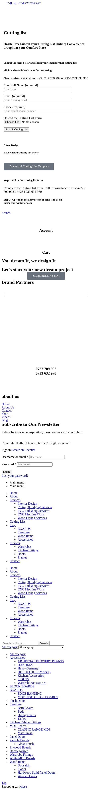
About (14, 496)
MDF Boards (18, 726)
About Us (8, 407)
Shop (5, 413)
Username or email (15, 457)
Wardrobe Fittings (21, 754)
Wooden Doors (27, 776)
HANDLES (25, 664)
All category (18, 654)
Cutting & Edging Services (35, 507)
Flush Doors (17, 700)
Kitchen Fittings (28, 550)
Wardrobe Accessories (32, 682)
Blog (5, 420)
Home (5, 404)
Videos (6, 417)
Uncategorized (19, 751)
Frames (22, 557)
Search (43, 643)
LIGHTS (23, 679)
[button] (46, 26)
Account (46, 230)
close (23, 786)
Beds (21, 711)
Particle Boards (19, 740)
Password (9, 464)
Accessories (25, 539)
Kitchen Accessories (31, 675)
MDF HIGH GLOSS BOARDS (38, 697)
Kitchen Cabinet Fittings (25, 722)
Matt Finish (25, 733)
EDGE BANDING (30, 693)
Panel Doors (17, 736)
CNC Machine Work (31, 514)
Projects (15, 543)
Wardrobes (24, 546)
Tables (22, 718)
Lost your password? (15, 475)
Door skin (24, 765)
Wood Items (25, 536)
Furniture (24, 532)
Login (6, 471)
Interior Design (27, 503)
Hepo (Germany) (28, 668)
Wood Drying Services (32, 518)
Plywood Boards (20, 747)
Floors (22, 769)
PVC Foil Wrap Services (33, 510)
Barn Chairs (25, 708)
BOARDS (24, 528)
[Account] (46, 220)
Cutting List (17, 521)
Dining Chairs (27, 715)
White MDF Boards (22, 758)
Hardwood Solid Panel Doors (36, 772)
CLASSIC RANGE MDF (34, 729)
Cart (46, 252)
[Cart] (46, 241)
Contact (7, 410)
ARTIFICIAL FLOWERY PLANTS (41, 661)
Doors (21, 554)
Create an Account (23, 450)
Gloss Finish (26, 744)
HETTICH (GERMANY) (34, 672)
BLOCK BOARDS (22, 686)
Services (15, 500)
